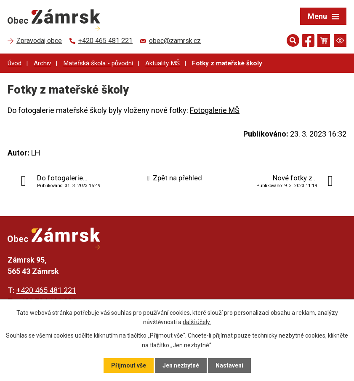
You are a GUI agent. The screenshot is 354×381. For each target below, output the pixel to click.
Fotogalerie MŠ (215, 110)
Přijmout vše (128, 365)
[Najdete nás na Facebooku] (308, 42)
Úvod (14, 63)
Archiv (42, 63)
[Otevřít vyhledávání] (293, 40)
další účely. (197, 322)
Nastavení (229, 365)
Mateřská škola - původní (98, 63)
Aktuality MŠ (162, 63)
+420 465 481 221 (46, 290)
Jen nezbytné (180, 365)
